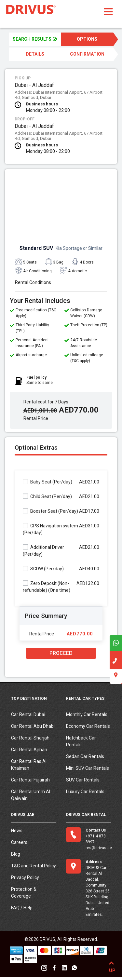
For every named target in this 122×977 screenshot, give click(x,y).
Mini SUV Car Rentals (87, 768)
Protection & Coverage (23, 893)
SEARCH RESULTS (35, 39)
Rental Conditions (33, 282)
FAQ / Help (22, 907)
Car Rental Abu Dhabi (33, 726)
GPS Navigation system (50, 529)
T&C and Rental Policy (33, 865)
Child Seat (47, 496)
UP (111, 965)
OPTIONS (87, 39)
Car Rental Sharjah (30, 737)
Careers (19, 842)
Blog (15, 854)
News (16, 830)
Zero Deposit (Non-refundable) (46, 586)
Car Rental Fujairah (30, 779)
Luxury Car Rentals (85, 791)
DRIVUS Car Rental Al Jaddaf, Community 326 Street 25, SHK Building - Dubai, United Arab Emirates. (98, 891)
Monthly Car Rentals (86, 714)
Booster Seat (50, 511)
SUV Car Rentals (83, 779)
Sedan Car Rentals (85, 756)
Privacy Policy (25, 877)
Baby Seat (47, 481)
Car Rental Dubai (28, 714)
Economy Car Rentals (88, 726)
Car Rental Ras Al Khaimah (29, 765)
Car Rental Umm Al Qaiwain (30, 795)
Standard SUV (61, 248)
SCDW (43, 568)
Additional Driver (43, 550)
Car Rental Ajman (29, 749)
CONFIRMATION (87, 54)
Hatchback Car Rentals (81, 741)
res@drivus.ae (99, 848)
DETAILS (35, 54)
